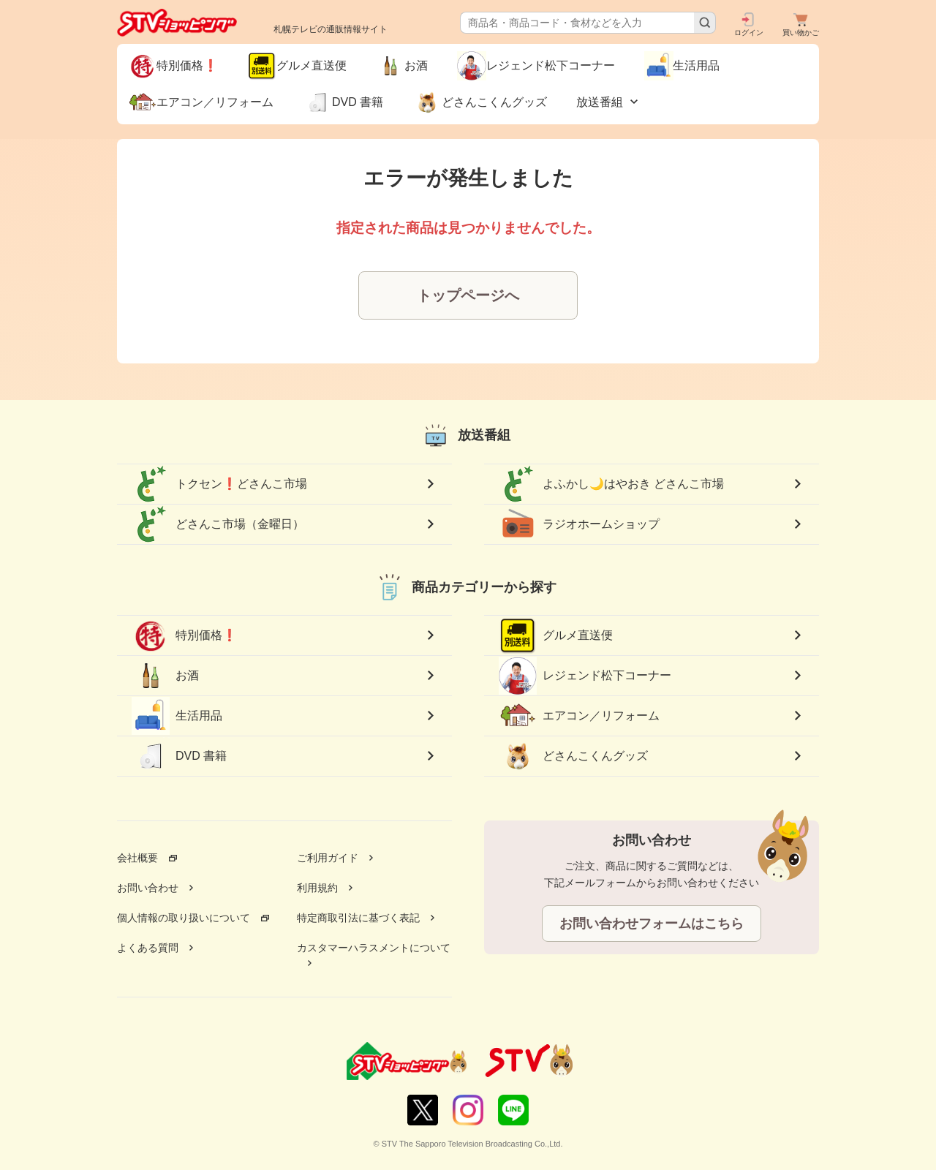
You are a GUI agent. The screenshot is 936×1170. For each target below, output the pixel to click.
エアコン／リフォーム (579, 716)
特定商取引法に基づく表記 (358, 918)
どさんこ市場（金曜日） (218, 524)
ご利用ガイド (327, 858)
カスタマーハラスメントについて (373, 948)
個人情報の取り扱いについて (183, 918)
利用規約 (317, 888)
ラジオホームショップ (579, 524)
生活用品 (177, 716)
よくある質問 (147, 948)
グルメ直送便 (556, 635)
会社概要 (137, 858)
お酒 (165, 676)
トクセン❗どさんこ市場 (219, 484)
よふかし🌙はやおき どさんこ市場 (611, 484)
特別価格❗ (184, 635)
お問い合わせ (147, 888)
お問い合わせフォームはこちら (651, 923)
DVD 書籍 (179, 756)
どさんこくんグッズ (573, 756)
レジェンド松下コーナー (585, 675)
